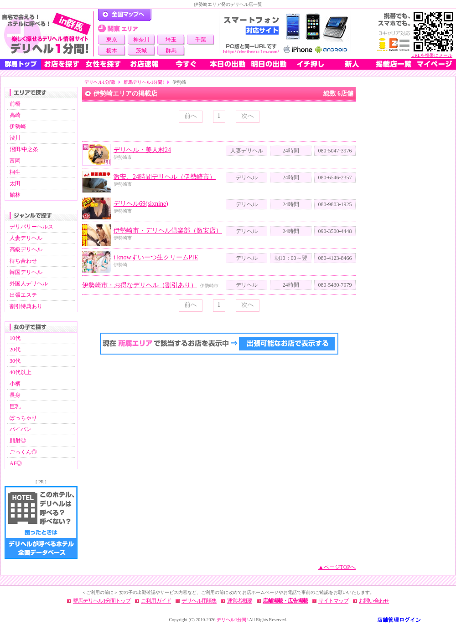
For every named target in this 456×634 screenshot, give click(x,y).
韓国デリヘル (26, 272)
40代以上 (20, 372)
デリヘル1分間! (99, 82)
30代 (15, 361)
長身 (15, 395)
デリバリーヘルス (31, 226)
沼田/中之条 (24, 149)
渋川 (15, 138)
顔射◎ (18, 440)
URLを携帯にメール (431, 55)
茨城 (141, 50)
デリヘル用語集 (199, 601)
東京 (111, 39)
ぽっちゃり (23, 418)
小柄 (15, 383)
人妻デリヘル (26, 238)
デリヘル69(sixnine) (141, 203)
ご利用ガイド (156, 601)
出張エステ (23, 295)
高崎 (15, 115)
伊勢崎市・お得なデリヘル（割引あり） (139, 285)
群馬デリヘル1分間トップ (101, 601)
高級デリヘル (26, 249)
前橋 (15, 104)
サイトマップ (333, 601)
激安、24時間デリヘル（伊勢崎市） (165, 176)
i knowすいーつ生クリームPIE (156, 257)
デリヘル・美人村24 (142, 150)
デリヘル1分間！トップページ (124, 15)
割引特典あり (26, 306)
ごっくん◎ (23, 452)
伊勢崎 (18, 126)
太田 (15, 183)
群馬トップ (20, 64)
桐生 (15, 172)
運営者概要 (239, 601)
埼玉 (171, 39)
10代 (15, 338)
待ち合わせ (23, 261)
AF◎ (16, 463)
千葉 (200, 39)
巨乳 (15, 406)
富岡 (15, 160)
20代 (15, 349)
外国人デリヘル (29, 283)
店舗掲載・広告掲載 (285, 601)
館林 (15, 195)
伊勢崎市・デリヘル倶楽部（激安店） (168, 230)
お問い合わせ (374, 601)
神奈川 (141, 39)
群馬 (171, 50)
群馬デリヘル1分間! (144, 82)
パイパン (20, 429)
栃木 (111, 50)
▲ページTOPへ (337, 567)
